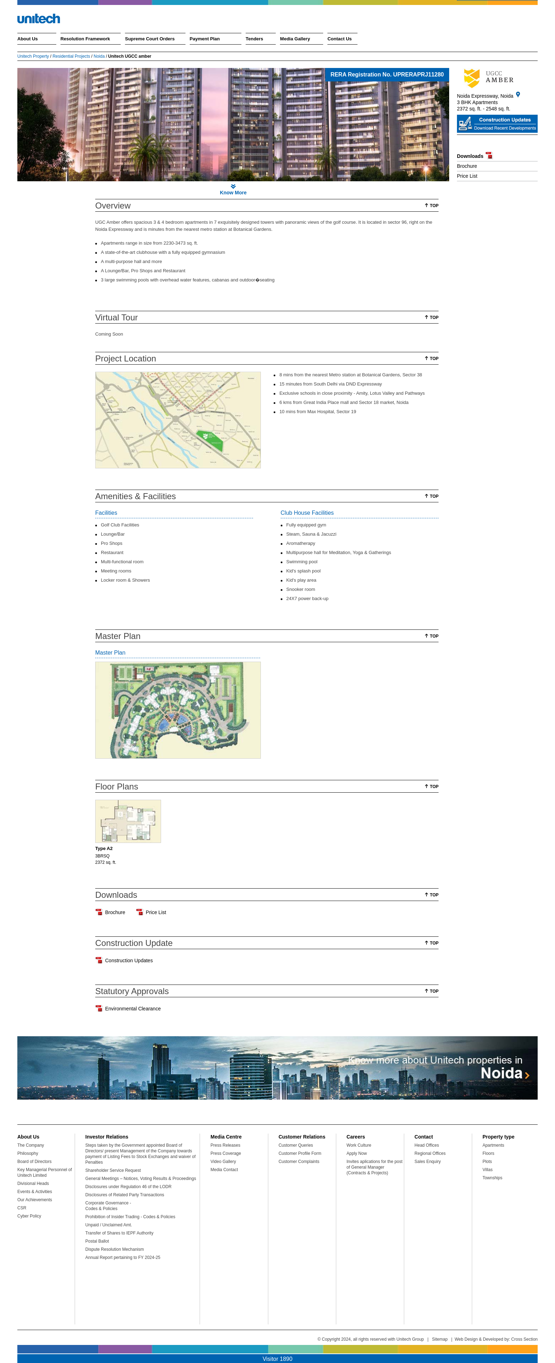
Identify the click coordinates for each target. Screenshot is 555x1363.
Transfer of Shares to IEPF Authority (119, 1233)
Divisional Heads (33, 1183)
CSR (21, 1207)
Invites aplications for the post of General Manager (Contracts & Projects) (374, 1167)
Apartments (493, 1145)
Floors (488, 1153)
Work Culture (359, 1145)
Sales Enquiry (427, 1161)
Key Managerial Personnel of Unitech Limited (44, 1172)
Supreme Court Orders (149, 38)
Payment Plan (205, 38)
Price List (467, 176)
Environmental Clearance (133, 1008)
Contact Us (339, 38)
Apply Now (357, 1153)
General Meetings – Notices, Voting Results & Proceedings (140, 1178)
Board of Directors (34, 1161)
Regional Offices (430, 1153)
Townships (492, 1177)
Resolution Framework (85, 38)
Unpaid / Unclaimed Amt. (108, 1224)
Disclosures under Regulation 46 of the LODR (128, 1186)
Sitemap (440, 1339)
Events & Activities (34, 1191)
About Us (27, 38)
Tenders (254, 38)
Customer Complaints (299, 1161)
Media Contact (224, 1169)
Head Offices (426, 1145)
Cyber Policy (29, 1216)
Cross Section (524, 1339)
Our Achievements (34, 1199)
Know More (233, 192)
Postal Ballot (97, 1241)
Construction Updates (129, 960)
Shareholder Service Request (113, 1170)
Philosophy (27, 1153)
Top (434, 205)
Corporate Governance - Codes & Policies (108, 1206)
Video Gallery (223, 1161)
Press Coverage (226, 1153)
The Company (30, 1145)
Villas (487, 1169)
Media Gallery (295, 38)
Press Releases (225, 1145)
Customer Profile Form (300, 1153)
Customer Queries (296, 1145)
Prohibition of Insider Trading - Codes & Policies (130, 1216)
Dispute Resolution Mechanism (114, 1249)
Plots (487, 1161)
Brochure (467, 166)
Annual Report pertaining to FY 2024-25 (122, 1257)
